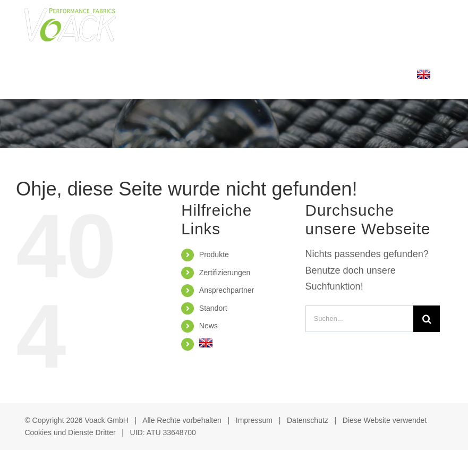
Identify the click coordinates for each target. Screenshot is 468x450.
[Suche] (426, 318)
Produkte (214, 254)
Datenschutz (307, 420)
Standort (213, 308)
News (208, 325)
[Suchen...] (359, 318)
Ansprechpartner (226, 290)
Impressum (254, 420)
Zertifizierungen (225, 272)
